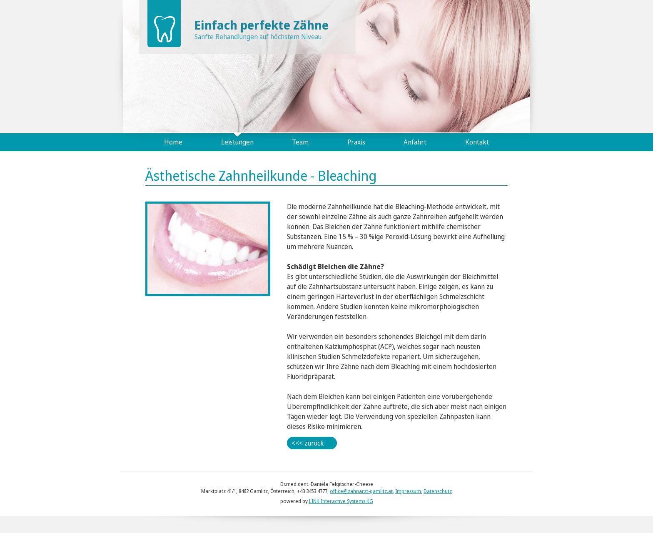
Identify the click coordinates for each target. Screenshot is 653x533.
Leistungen (237, 142)
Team (300, 142)
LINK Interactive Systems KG (341, 501)
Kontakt (477, 142)
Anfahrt (415, 142)
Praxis (356, 142)
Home (173, 142)
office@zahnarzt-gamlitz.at (361, 491)
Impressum (408, 491)
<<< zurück (308, 443)
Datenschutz (438, 491)
